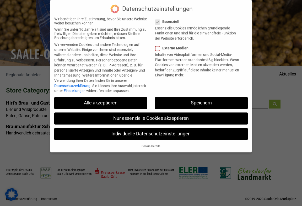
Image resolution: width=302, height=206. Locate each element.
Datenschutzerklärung (72, 81)
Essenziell (169, 16)
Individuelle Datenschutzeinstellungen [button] (151, 129)
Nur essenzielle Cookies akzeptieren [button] (151, 113)
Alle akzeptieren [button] (100, 97)
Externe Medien (173, 43)
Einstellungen (74, 86)
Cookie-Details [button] (151, 141)
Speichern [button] (201, 97)
